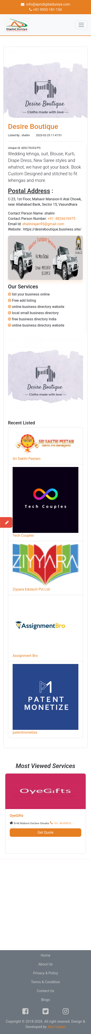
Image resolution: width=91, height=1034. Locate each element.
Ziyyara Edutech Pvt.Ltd (31, 589)
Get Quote (45, 832)
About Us (45, 964)
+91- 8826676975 (61, 219)
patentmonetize (25, 732)
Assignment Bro (25, 656)
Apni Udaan (56, 1027)
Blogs (45, 1000)
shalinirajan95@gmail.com (43, 224)
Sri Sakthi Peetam (27, 459)
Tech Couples (23, 535)
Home (45, 955)
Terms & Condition (45, 982)
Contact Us (45, 991)
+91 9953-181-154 (45, 10)
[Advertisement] (45, 904)
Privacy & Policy (45, 973)
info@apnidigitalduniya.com (45, 4)
